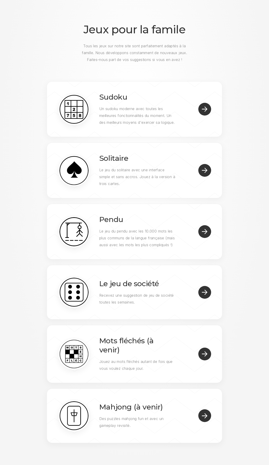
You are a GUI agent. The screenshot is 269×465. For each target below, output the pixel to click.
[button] (204, 109)
